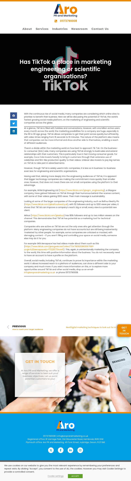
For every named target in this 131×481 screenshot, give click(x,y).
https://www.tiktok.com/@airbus (48, 215)
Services (42, 29)
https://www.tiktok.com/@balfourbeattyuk (46, 204)
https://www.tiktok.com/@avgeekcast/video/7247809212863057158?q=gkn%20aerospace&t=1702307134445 (59, 248)
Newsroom (79, 29)
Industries (60, 29)
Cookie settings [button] (56, 476)
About (27, 29)
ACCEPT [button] (75, 476)
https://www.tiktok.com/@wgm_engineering (82, 190)
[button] (13, 115)
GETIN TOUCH (124, 330)
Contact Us (100, 29)
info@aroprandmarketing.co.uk (39, 272)
